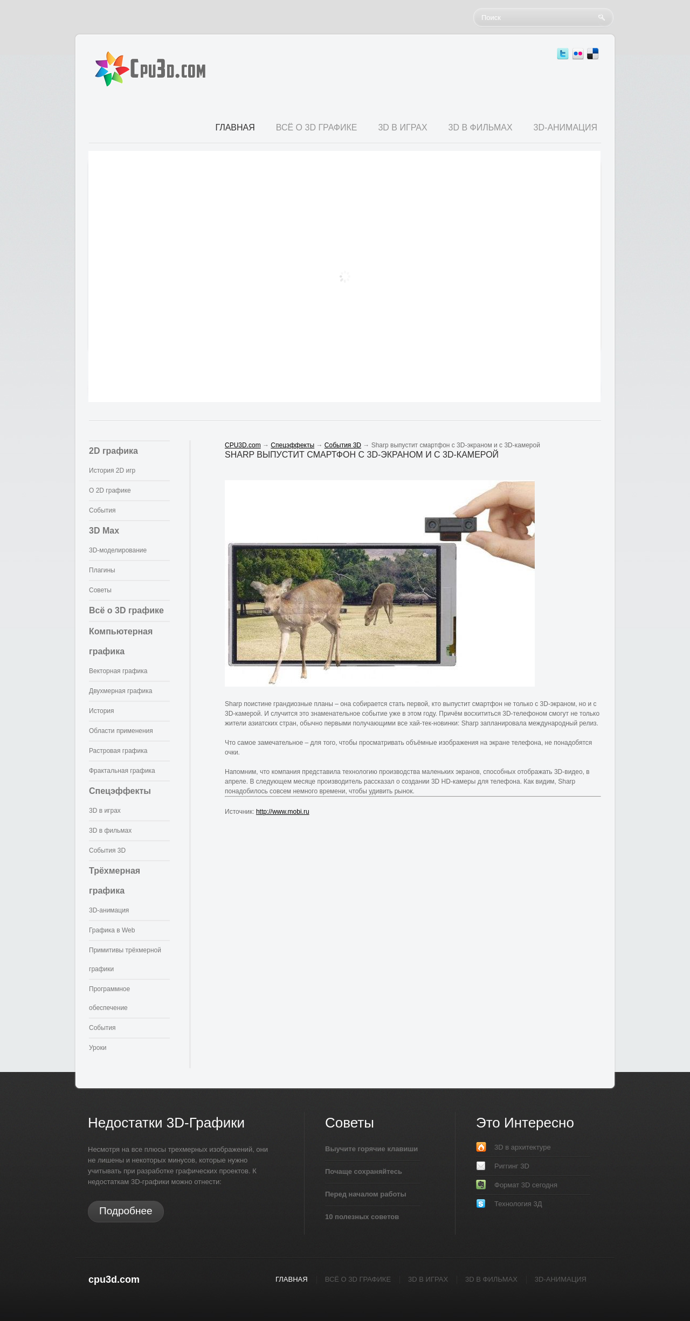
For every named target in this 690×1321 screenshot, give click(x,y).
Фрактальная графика (122, 770)
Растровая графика (118, 751)
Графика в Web (112, 930)
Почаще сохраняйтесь (363, 1171)
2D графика (113, 450)
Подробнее (126, 1210)
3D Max (104, 530)
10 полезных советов (362, 1217)
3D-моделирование (118, 550)
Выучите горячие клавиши (371, 1149)
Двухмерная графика (120, 691)
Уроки (97, 1048)
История (101, 711)
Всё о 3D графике (126, 610)
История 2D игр (112, 470)
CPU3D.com (243, 445)
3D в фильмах (110, 830)
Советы (100, 590)
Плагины (102, 570)
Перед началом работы (365, 1194)
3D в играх (105, 810)
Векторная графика (118, 671)
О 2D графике (110, 490)
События (102, 510)
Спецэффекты (120, 791)
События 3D (107, 850)
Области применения (121, 731)
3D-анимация (109, 910)
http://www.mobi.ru (282, 811)
